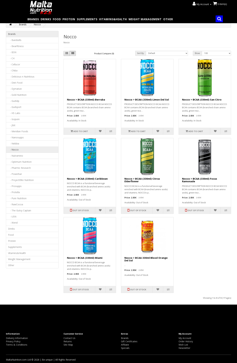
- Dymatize (15, 88)
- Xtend (13, 222)
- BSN (12, 52)
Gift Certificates (129, 341)
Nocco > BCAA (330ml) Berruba (86, 99)
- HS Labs (14, 113)
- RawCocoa (15, 204)
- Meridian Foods (18, 131)
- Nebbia (13, 143)
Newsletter (184, 348)
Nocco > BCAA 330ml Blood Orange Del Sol (146, 259)
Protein (69, 19)
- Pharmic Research (19, 167)
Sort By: (140, 53)
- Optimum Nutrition (20, 161)
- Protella (14, 192)
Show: (197, 53)
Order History (186, 341)
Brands (33, 19)
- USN (12, 216)
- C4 (11, 58)
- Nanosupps (16, 137)
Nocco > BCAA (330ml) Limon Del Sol (146, 99)
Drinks (46, 19)
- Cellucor (14, 64)
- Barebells (14, 40)
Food (57, 19)
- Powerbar (15, 173)
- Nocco (13, 149)
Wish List (183, 344)
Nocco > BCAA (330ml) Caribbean (87, 178)
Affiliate (125, 344)
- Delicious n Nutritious (21, 76)
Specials (125, 348)
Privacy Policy (13, 341)
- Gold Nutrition (17, 94)
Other (168, 19)
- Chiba (12, 70)
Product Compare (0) (104, 53)
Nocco (37, 24)
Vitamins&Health (113, 19)
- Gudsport (14, 107)
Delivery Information (17, 338)
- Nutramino (15, 155)
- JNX (11, 125)
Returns (68, 341)
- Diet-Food (15, 82)
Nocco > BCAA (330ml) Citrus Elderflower (142, 180)
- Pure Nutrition (17, 198)
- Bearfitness (16, 46)
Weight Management (145, 19)
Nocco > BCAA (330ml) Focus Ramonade (199, 180)
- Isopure (14, 119)
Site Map (68, 344)
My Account (185, 338)
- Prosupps (15, 186)
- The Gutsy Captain (19, 210)
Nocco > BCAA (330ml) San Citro (202, 99)
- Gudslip (13, 100)
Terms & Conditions (16, 344)
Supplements (87, 19)
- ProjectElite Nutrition (21, 180)
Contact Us (69, 338)
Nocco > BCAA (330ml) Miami (84, 257)
